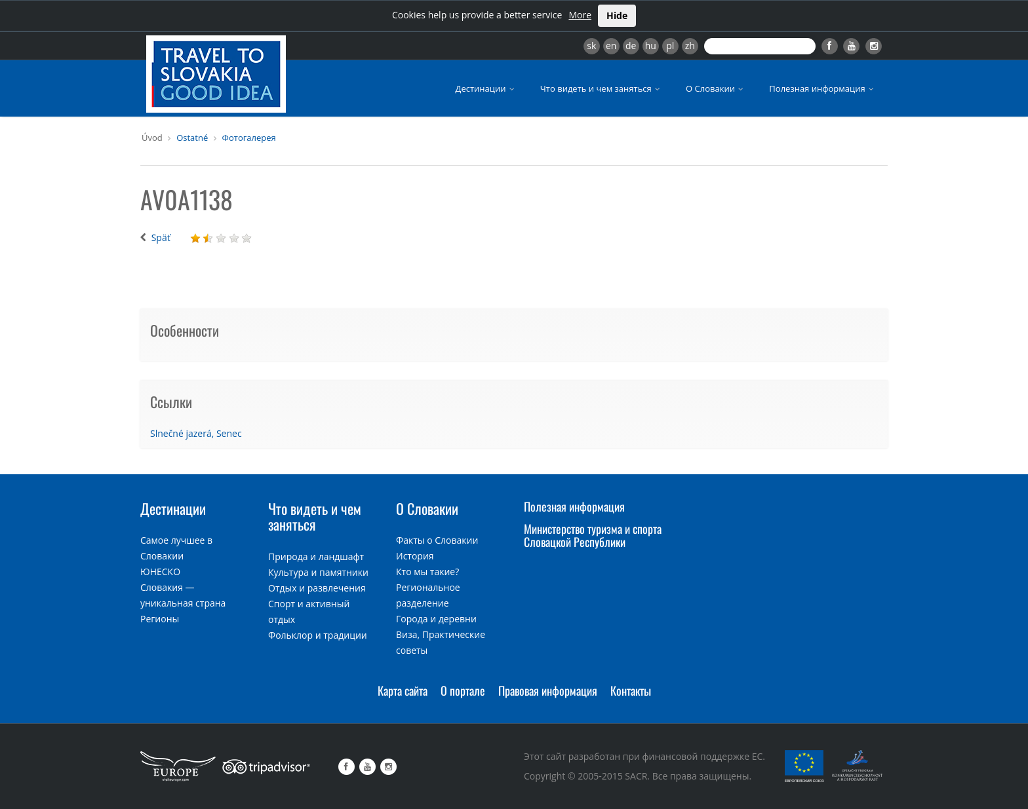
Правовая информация (547, 690)
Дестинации (486, 88)
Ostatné (192, 137)
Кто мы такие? (427, 571)
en (611, 45)
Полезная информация (822, 88)
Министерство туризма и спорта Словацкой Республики (593, 535)
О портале (463, 690)
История (415, 556)
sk (591, 45)
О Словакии (715, 88)
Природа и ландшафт (316, 556)
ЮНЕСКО (160, 571)
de (630, 45)
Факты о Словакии (437, 540)
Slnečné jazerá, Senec (196, 433)
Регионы (159, 618)
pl (670, 45)
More (579, 15)
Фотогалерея (249, 137)
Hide (616, 15)
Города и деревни (436, 618)
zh (690, 45)
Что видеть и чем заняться (601, 88)
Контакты (630, 690)
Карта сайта (402, 690)
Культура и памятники (318, 572)
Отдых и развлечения (317, 588)
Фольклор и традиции (317, 635)
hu (650, 45)
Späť (160, 237)
